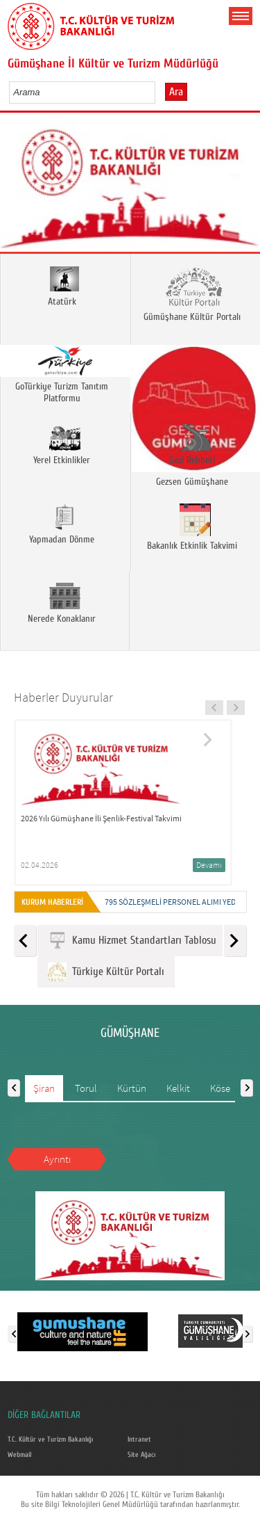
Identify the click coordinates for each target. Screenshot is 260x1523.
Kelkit (178, 1088)
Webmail (19, 1455)
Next (244, 186)
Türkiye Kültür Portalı (106, 971)
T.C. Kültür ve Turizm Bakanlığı (50, 1439)
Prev (15, 186)
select (159, 91)
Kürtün (131, 1088)
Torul (86, 1088)
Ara (176, 92)
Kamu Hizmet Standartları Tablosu (132, 940)
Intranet (139, 1439)
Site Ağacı (141, 1455)
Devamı (209, 865)
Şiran (44, 1088)
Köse (220, 1088)
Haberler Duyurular (63, 697)
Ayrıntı (57, 1159)
